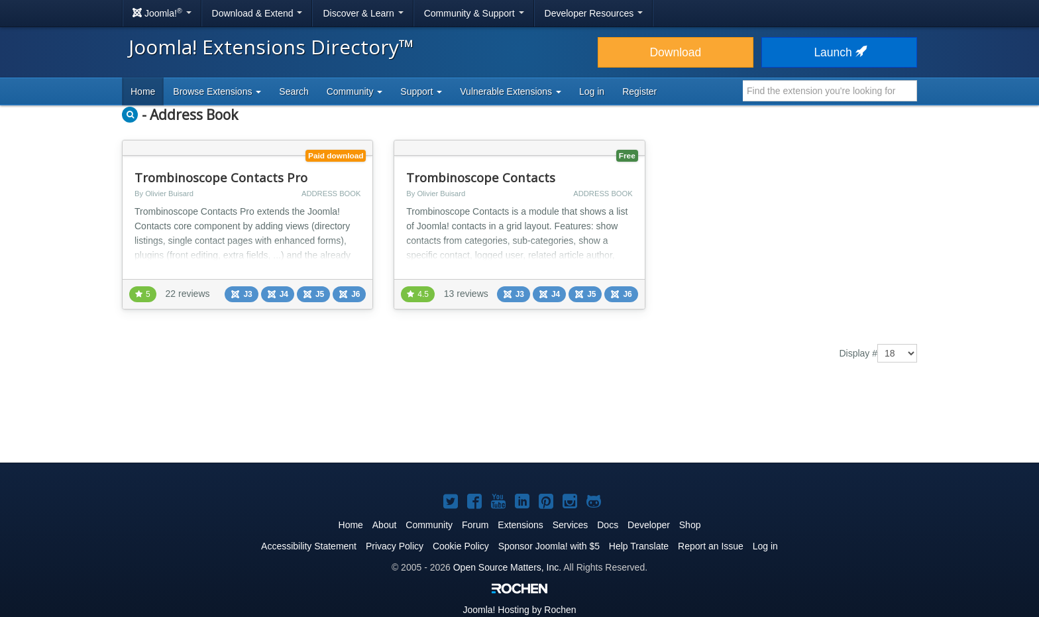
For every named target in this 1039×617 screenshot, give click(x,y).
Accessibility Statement (308, 546)
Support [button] (421, 91)
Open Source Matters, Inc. (507, 567)
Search (293, 91)
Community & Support (474, 13)
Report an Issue (710, 546)
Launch (839, 52)
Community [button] (355, 91)
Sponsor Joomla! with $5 (549, 546)
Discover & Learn (363, 13)
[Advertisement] (519, 422)
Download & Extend (257, 13)
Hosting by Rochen (519, 609)
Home (143, 91)
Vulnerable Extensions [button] (510, 91)
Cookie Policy (461, 546)
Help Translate (639, 546)
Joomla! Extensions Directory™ (271, 46)
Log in (591, 91)
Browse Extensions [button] (217, 91)
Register (639, 91)
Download (675, 52)
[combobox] (830, 90)
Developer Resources (594, 13)
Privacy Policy (394, 546)
